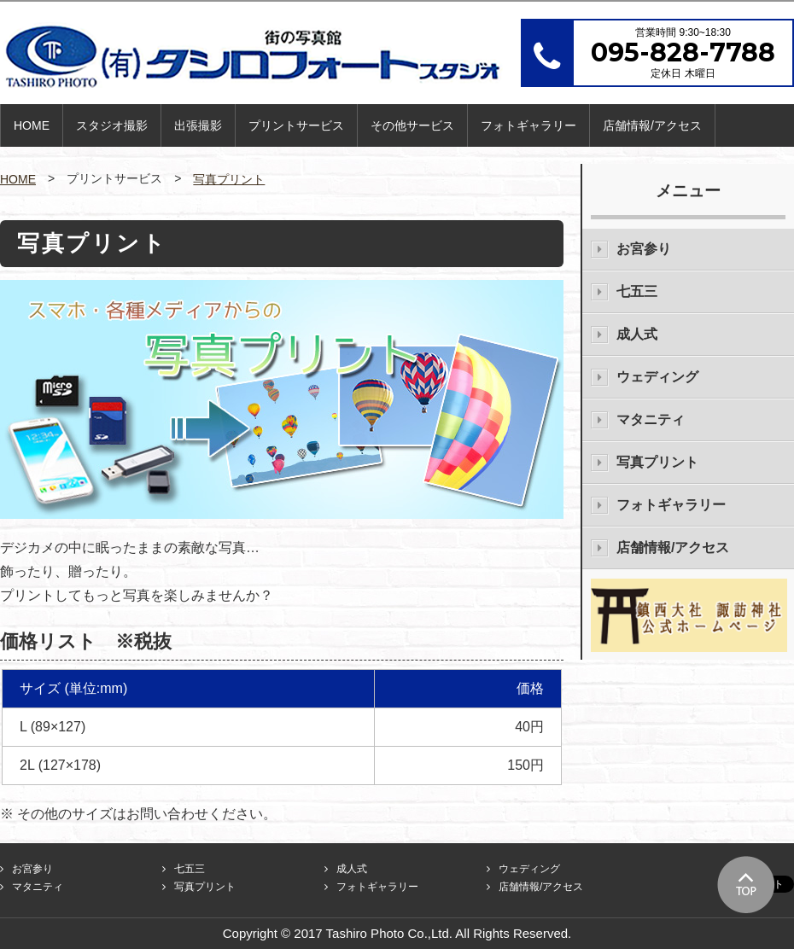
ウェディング (657, 377)
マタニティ (650, 419)
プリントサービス (296, 125)
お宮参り (643, 249)
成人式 (636, 334)
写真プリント (229, 179)
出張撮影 (198, 125)
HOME (32, 125)
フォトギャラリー (528, 125)
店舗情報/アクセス (652, 125)
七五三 (636, 291)
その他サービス (412, 125)
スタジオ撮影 (112, 125)
